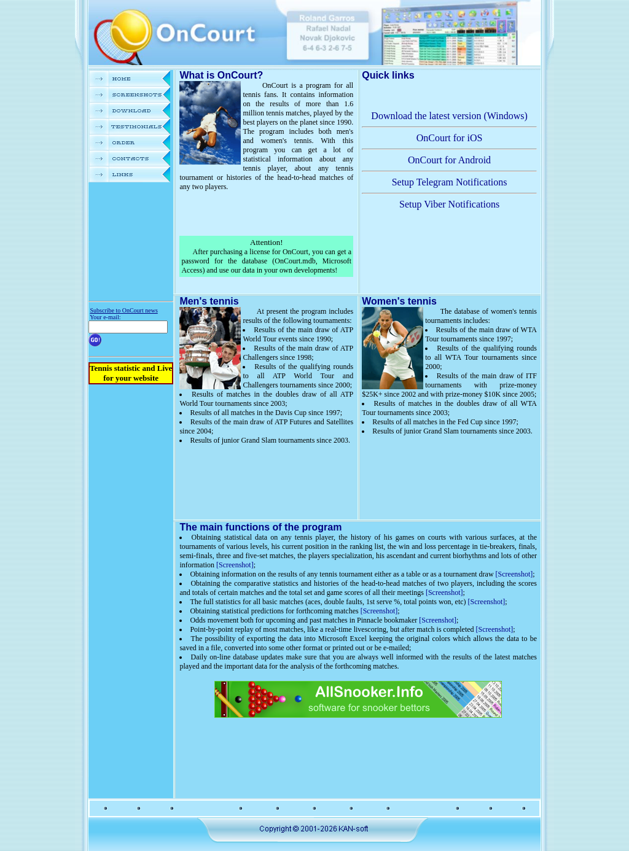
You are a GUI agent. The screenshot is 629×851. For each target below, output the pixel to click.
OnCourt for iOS (449, 138)
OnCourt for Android (449, 160)
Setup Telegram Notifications (449, 182)
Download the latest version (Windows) (449, 116)
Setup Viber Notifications (449, 204)
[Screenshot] (235, 565)
